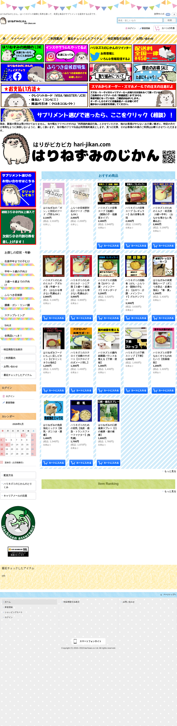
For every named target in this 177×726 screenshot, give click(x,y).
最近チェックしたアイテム (18, 375)
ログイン (132, 28)
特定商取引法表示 (13, 349)
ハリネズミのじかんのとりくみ (18, 485)
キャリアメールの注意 (15, 495)
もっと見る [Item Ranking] (170, 491)
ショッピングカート (14, 612)
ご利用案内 (9, 358)
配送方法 (8, 475)
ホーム (8, 602)
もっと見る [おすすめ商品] (170, 471)
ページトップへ (169, 595)
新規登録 (146, 28)
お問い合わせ (11, 366)
